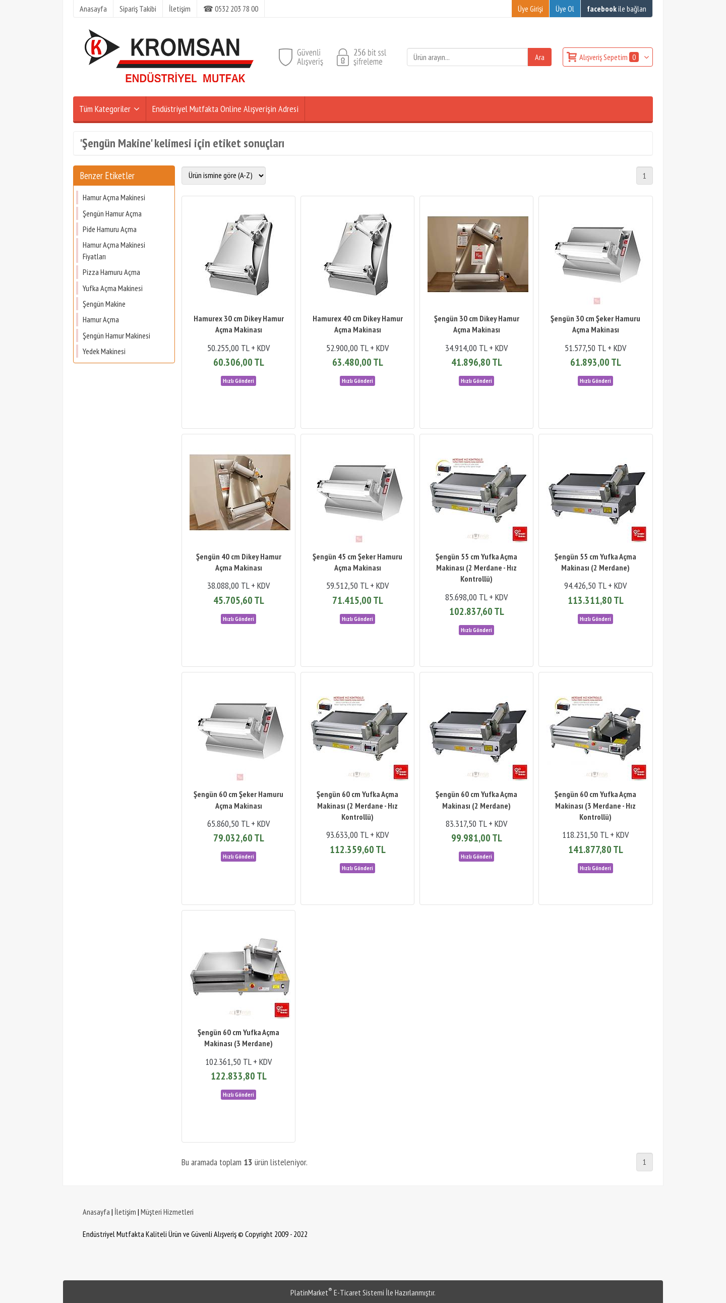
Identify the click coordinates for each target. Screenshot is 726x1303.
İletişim (125, 1212)
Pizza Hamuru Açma (111, 272)
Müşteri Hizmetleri (167, 1212)
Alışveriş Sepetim (609, 57)
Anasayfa (96, 1212)
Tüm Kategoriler (105, 109)
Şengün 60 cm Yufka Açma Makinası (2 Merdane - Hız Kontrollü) (357, 805)
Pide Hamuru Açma (110, 229)
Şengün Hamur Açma (112, 213)
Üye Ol (565, 9)
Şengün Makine (104, 304)
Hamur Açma (101, 319)
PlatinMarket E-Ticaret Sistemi (337, 1292)
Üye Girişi (530, 9)
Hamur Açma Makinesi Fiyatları (114, 250)
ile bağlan (616, 9)
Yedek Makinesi (104, 351)
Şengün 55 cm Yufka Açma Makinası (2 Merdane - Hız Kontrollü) (476, 567)
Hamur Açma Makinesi (114, 197)
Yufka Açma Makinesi (113, 288)
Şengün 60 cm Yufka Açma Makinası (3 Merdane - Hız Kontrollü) (595, 805)
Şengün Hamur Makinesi (116, 335)
